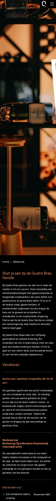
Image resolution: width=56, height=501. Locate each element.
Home (5, 261)
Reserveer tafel (42, 494)
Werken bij (18, 261)
